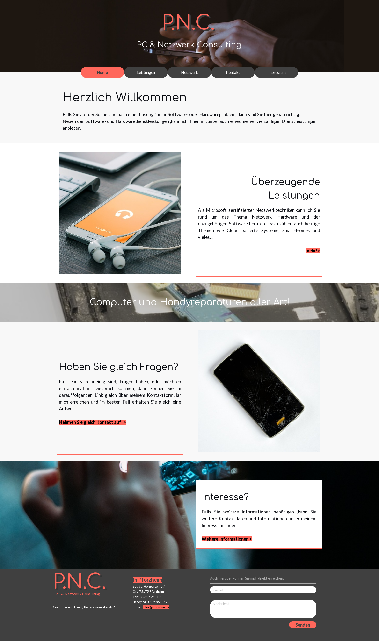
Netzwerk (189, 72)
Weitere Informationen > (227, 538)
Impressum (276, 72)
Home (102, 72)
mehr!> (313, 250)
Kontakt (233, 72)
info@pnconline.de (156, 607)
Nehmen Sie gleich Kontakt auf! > (92, 422)
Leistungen (146, 72)
